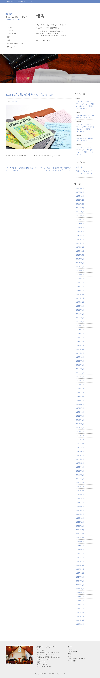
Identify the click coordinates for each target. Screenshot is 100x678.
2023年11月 (80, 298)
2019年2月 (80, 522)
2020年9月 (80, 447)
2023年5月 (80, 322)
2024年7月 (80, 267)
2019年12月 (80, 483)
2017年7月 (80, 585)
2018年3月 (80, 553)
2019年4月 (80, 514)
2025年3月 (80, 235)
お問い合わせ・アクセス (24, 1)
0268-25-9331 (10, 1)
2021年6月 (80, 412)
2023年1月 (80, 337)
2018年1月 (80, 561)
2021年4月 (80, 420)
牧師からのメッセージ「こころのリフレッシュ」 (84, 173)
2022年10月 (80, 349)
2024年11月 (80, 251)
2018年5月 (80, 549)
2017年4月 (80, 596)
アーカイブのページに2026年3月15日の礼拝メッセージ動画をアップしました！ (85, 151)
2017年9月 (80, 577)
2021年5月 (80, 416)
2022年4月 (80, 373)
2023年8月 (80, 310)
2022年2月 (80, 381)
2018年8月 (80, 545)
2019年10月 (80, 490)
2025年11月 (80, 204)
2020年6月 (80, 459)
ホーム (9, 27)
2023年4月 (80, 326)
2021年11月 (80, 392)
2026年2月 (80, 196)
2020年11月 (80, 439)
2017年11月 (80, 569)
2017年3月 (80, 600)
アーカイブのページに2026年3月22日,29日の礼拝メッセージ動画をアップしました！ (85, 128)
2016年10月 (80, 620)
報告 (8, 40)
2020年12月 (80, 435)
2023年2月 (80, 333)
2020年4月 (80, 467)
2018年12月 (80, 530)
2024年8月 (80, 263)
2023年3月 (80, 329)
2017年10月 (80, 573)
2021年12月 (80, 388)
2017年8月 (80, 581)
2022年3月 (80, 377)
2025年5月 (80, 227)
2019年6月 (80, 506)
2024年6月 (80, 271)
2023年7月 (80, 314)
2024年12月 (80, 247)
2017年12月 (80, 565)
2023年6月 (80, 318)
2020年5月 (80, 463)
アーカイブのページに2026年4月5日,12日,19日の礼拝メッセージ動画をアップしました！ (85, 105)
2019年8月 (80, 498)
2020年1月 (80, 479)
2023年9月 (80, 306)
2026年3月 (80, 192)
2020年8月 (80, 451)
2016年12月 (80, 612)
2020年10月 (80, 443)
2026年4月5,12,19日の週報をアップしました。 (85, 116)
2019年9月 (80, 494)
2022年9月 (80, 353)
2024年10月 (80, 255)
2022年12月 (80, 341)
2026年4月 (80, 188)
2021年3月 (80, 424)
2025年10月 (80, 208)
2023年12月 (80, 294)
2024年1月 (80, 290)
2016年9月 (80, 624)
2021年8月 (80, 404)
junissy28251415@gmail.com (50, 657)
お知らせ (14, 101)
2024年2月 (80, 286)
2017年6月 (80, 589)
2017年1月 (80, 608)
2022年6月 (80, 365)
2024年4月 (80, 278)
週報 (8, 37)
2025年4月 (80, 231)
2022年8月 (80, 357)
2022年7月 (80, 361)
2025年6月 (80, 223)
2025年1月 (80, 243)
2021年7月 (80, 408)
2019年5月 (80, 510)
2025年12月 (80, 200)
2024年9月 (80, 259)
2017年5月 (80, 593)
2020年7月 (80, 455)
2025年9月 (80, 212)
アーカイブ (11, 47)
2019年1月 (80, 526)
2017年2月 (80, 604)
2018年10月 (80, 538)
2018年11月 (80, 534)
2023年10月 (80, 302)
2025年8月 (80, 216)
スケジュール (12, 33)
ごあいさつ (11, 30)
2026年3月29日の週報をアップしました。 (84, 139)
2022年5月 (80, 369)
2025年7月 (80, 220)
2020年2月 (80, 475)
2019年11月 (80, 487)
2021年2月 (80, 428)
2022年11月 (80, 345)
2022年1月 (80, 384)
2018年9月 (80, 542)
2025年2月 (80, 239)
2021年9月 (80, 400)
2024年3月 (80, 282)
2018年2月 (80, 557)
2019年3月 (80, 518)
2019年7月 (80, 502)
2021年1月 (80, 432)
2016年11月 (80, 616)
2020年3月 (80, 471)
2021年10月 (80, 396)
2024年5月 (80, 274)
